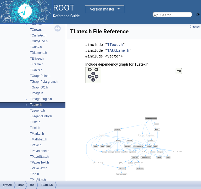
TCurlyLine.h (39, 41)
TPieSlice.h (38, 180)
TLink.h (35, 128)
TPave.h (36, 145)
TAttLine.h (118, 50)
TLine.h (35, 122)
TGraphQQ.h (39, 87)
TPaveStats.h (39, 157)
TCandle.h (37, 24)
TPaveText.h (38, 168)
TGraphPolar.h (40, 76)
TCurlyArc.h (38, 35)
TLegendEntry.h (41, 116)
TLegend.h (37, 110)
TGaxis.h (36, 70)
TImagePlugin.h (41, 99)
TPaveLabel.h (39, 151)
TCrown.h (36, 30)
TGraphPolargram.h (44, 81)
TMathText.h (38, 139)
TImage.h (36, 93)
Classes (195, 26)
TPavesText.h (39, 162)
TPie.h (34, 174)
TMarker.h (37, 133)
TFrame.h (36, 64)
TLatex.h (36, 105)
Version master (102, 9)
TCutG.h (36, 47)
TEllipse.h (37, 58)
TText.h (115, 44)
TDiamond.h (38, 53)
